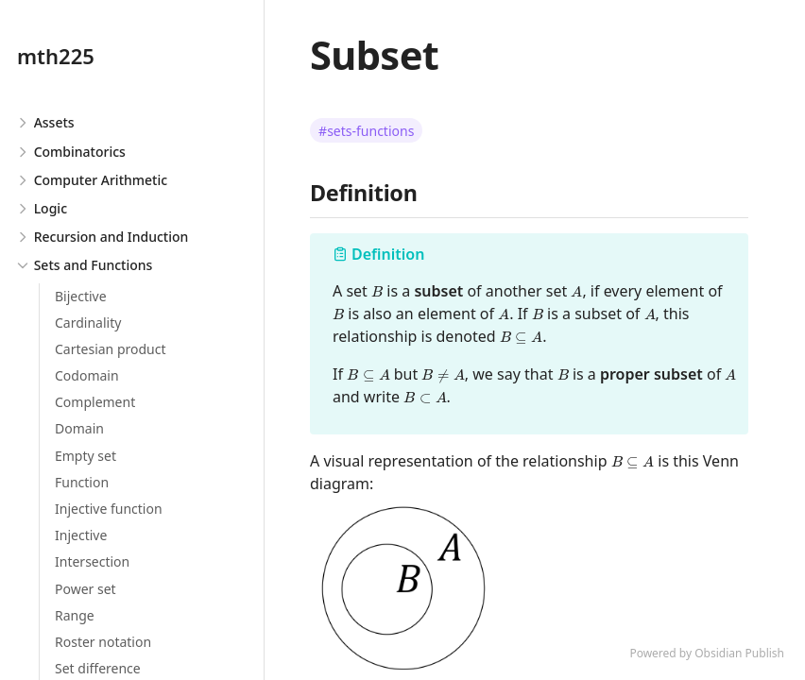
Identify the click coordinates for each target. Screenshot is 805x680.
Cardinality (88, 323)
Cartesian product (110, 349)
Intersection (92, 561)
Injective (81, 535)
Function (82, 482)
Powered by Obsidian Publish (706, 653)
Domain (79, 428)
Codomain (87, 375)
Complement (95, 402)
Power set (85, 589)
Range (74, 615)
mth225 (55, 56)
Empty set (85, 456)
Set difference (98, 668)
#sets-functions (366, 131)
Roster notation (103, 642)
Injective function (109, 509)
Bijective (81, 296)
